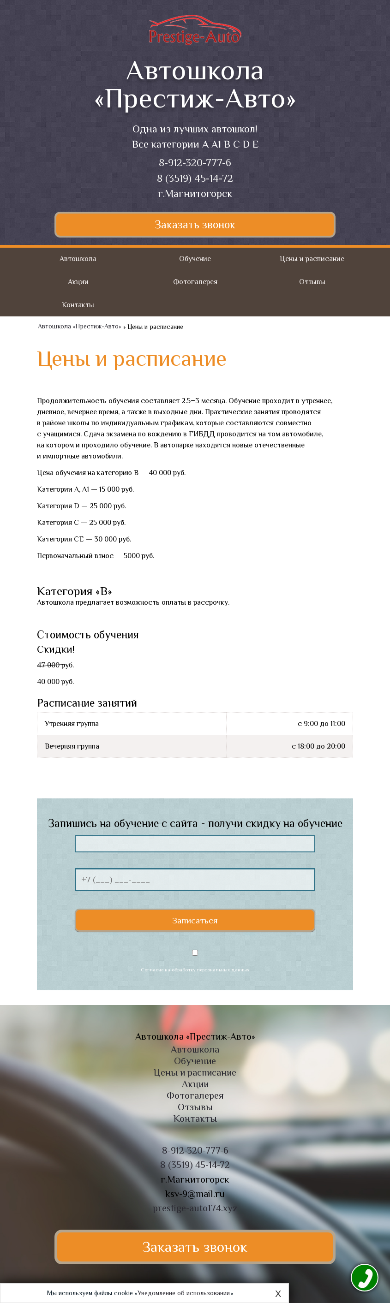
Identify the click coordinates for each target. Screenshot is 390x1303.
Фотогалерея (195, 282)
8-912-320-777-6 (195, 162)
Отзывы (312, 282)
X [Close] (278, 1294)
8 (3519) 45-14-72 (195, 178)
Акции (78, 282)
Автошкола (78, 259)
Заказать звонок (195, 224)
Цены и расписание (312, 259)
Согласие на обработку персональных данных (195, 969)
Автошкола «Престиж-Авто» (79, 326)
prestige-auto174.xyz (195, 1208)
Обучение (195, 259)
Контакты (78, 305)
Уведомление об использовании (184, 1293)
